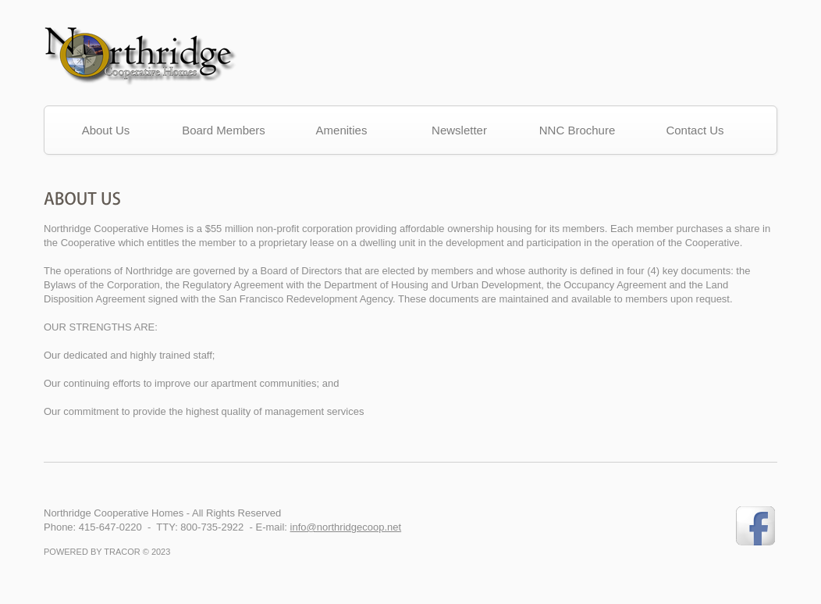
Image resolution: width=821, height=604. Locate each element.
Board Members (223, 130)
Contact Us (694, 130)
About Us (106, 130)
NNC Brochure (577, 130)
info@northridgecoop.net (346, 527)
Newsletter (459, 130)
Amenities (342, 130)
